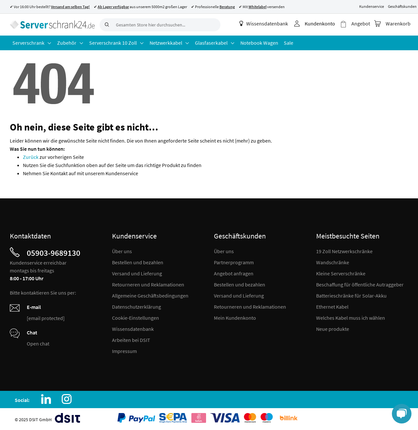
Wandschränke (332, 262)
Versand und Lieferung (137, 273)
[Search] (106, 24)
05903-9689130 (53, 253)
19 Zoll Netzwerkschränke (344, 251)
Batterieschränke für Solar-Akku (351, 295)
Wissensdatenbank (263, 23)
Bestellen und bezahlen (137, 262)
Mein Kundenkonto (235, 318)
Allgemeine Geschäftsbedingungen (150, 295)
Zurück (31, 157)
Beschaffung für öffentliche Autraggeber (360, 284)
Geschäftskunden (402, 6)
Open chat (38, 343)
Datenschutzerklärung (136, 306)
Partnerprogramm (234, 262)
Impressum (124, 351)
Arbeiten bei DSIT (131, 340)
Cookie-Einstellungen (135, 318)
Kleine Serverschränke (340, 273)
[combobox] (160, 24)
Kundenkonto (320, 23)
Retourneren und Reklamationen (148, 284)
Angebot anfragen (233, 273)
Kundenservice (371, 6)
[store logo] (52, 24)
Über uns (122, 251)
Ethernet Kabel (332, 306)
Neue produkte (332, 329)
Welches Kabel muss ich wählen (350, 318)
